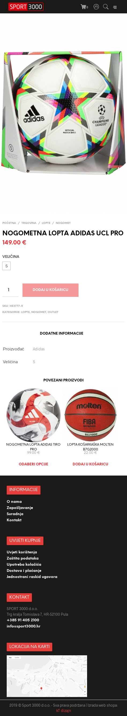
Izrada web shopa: (103, 705)
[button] (6, 266)
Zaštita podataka (23, 559)
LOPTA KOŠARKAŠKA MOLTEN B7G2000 (90, 447)
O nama (14, 502)
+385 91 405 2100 (23, 620)
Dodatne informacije (61, 333)
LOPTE (46, 223)
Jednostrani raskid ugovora (32, 577)
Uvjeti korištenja (22, 552)
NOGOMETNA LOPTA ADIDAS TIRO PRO (33, 447)
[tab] (61, 334)
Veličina (10, 257)
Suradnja (15, 514)
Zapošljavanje (20, 508)
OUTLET (53, 312)
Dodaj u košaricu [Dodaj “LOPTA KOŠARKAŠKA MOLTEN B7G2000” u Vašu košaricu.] (90, 464)
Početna (9, 223)
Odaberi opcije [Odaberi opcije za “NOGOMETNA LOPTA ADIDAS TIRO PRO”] (33, 464)
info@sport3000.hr (23, 627)
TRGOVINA (28, 223)
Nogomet (63, 223)
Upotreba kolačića (24, 565)
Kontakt (14, 520)
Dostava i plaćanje (24, 571)
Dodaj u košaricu (50, 290)
